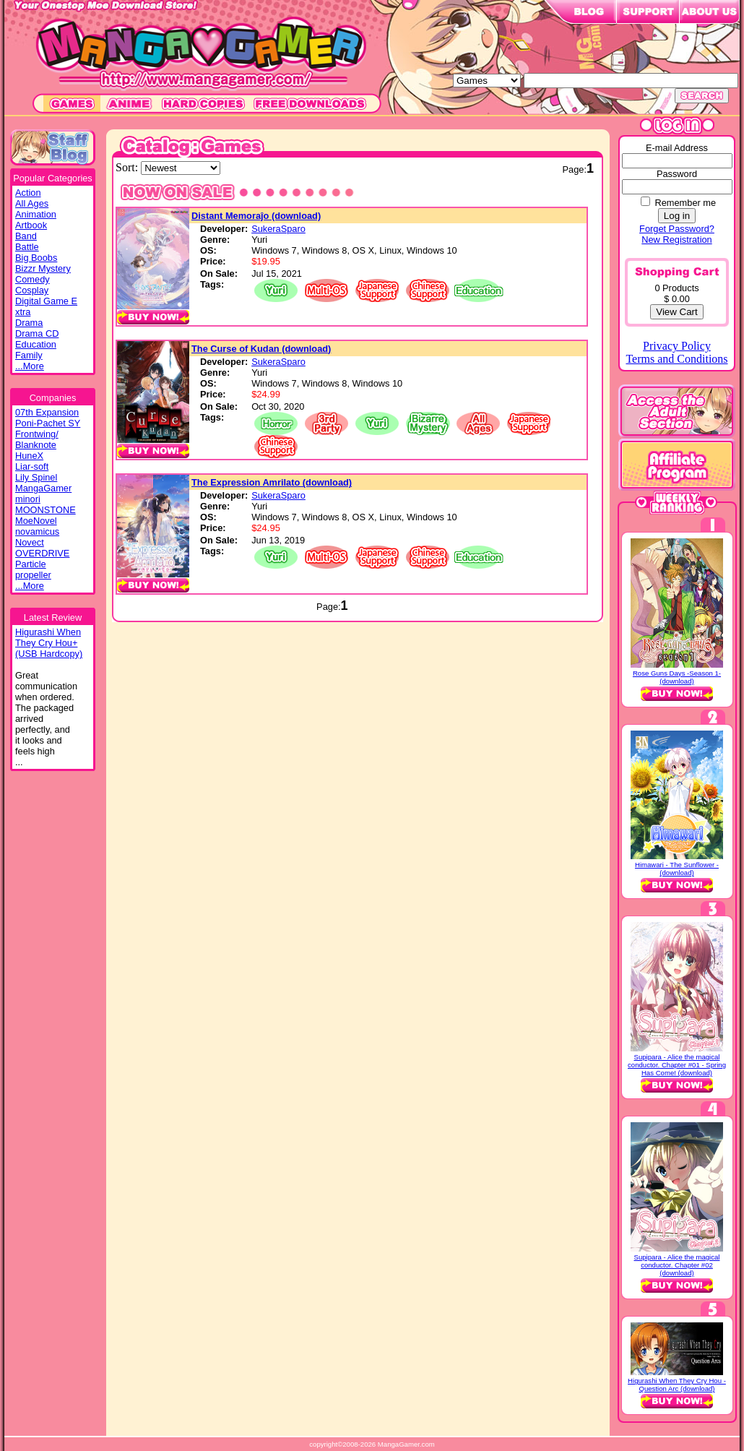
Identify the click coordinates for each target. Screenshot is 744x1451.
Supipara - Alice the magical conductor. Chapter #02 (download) (677, 1265)
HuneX (29, 455)
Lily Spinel (36, 477)
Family (29, 355)
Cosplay (31, 290)
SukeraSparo (278, 228)
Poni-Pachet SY (47, 423)
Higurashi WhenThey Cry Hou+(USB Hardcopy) (48, 643)
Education (35, 344)
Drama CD (37, 333)
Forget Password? (676, 228)
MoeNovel (36, 520)
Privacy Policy (677, 346)
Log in (677, 215)
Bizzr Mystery (43, 268)
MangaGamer (43, 488)
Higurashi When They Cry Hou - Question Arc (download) (677, 1384)
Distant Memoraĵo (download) (256, 215)
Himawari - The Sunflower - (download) (677, 869)
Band (26, 236)
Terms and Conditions (676, 359)
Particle (30, 564)
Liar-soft (31, 466)
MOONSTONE (45, 509)
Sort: (128, 167)
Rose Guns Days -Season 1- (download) (677, 677)
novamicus (37, 531)
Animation (35, 214)
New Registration (676, 239)
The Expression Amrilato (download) (271, 482)
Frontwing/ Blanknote (37, 439)
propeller (33, 574)
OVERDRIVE (42, 553)
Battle (27, 246)
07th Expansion (47, 412)
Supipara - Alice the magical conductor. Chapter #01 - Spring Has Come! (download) (677, 1065)
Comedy (32, 279)
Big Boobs (36, 257)
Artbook (31, 225)
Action (28, 192)
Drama (29, 322)
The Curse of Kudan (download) (261, 348)
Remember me (685, 202)
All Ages (31, 203)
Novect (29, 542)
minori (27, 499)
